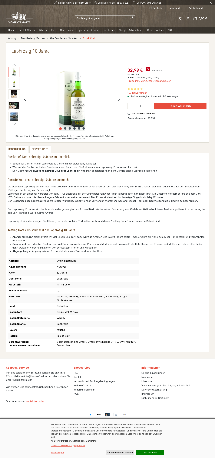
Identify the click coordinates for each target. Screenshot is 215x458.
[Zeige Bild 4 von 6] (74, 128)
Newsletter (147, 377)
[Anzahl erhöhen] (150, 106)
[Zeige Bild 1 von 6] (60, 128)
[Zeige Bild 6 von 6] (83, 128)
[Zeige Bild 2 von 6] (65, 128)
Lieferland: (174, 8)
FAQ (76, 372)
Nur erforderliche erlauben (120, 452)
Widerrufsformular (84, 389)
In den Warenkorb (180, 105)
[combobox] (101, 18)
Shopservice (82, 367)
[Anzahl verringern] (131, 106)
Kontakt (78, 377)
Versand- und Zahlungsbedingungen (94, 381)
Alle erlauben (150, 452)
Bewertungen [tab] (40, 149)
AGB (76, 393)
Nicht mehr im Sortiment (155, 397)
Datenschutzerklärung (154, 389)
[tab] (17, 149)
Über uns (146, 381)
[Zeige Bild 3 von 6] (70, 128)
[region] (65, 99)
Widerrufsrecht (82, 385)
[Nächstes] (119, 99)
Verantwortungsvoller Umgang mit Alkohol (165, 385)
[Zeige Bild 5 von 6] (79, 128)
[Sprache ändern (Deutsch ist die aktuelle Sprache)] (157, 8)
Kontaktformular (35, 401)
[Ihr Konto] (188, 18)
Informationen (150, 367)
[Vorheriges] (25, 99)
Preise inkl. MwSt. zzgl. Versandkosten (149, 80)
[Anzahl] (140, 106)
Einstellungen (57, 452)
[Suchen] (131, 18)
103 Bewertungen (137, 92)
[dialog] (107, 438)
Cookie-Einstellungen (153, 372)
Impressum (147, 393)
